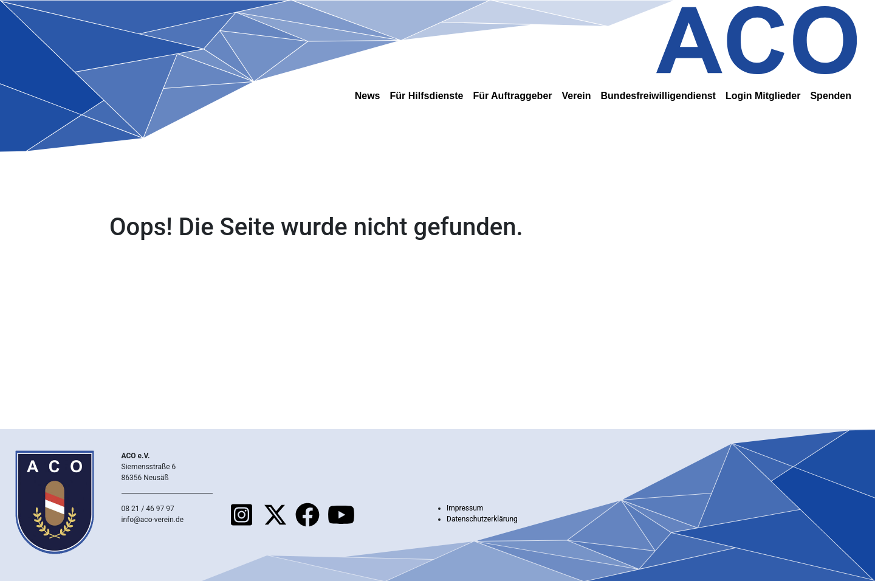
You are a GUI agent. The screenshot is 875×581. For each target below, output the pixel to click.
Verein (576, 96)
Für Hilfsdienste (427, 96)
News (367, 96)
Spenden (830, 96)
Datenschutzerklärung (482, 519)
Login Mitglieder (763, 96)
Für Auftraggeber (512, 96)
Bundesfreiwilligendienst (658, 96)
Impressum (465, 508)
